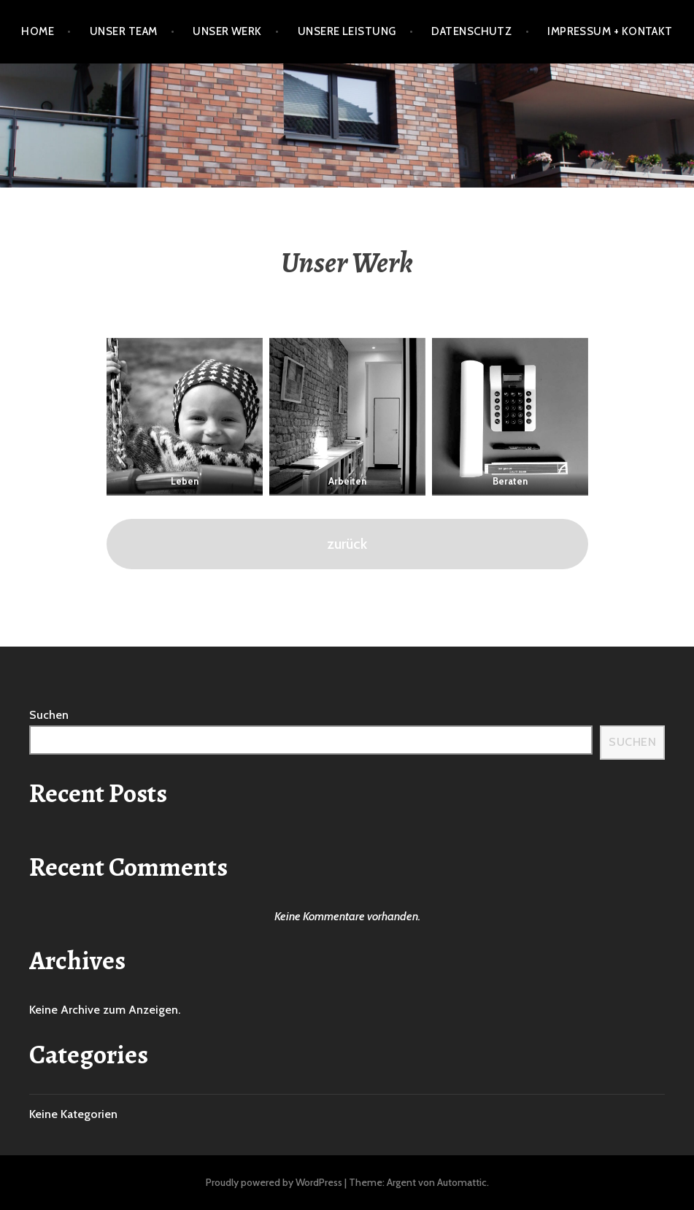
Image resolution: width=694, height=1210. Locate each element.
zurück (347, 543)
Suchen (49, 715)
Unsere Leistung (347, 31)
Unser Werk (227, 31)
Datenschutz (471, 31)
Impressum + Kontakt (610, 31)
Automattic (462, 1182)
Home (37, 31)
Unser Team (124, 31)
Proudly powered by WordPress (274, 1182)
